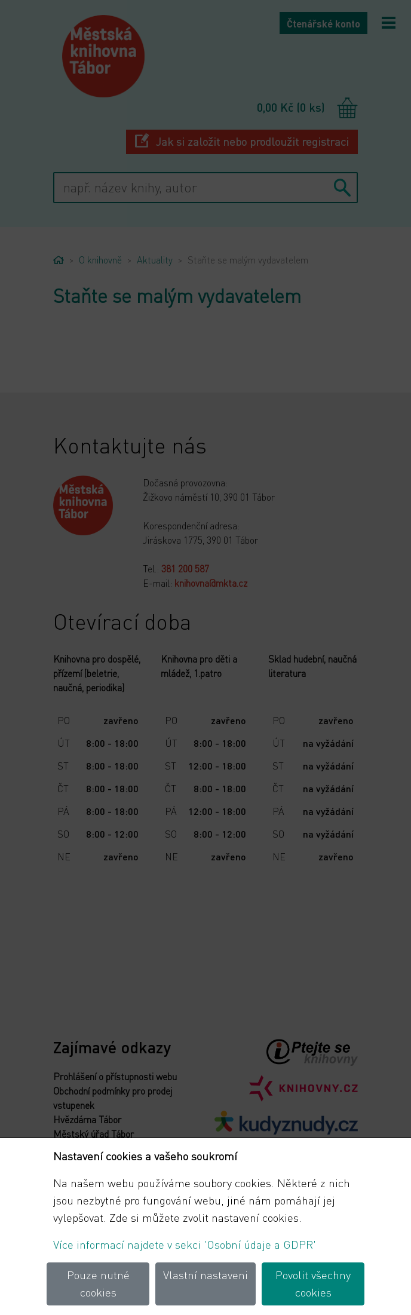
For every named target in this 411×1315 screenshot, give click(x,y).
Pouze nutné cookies (98, 1283)
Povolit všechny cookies (313, 1283)
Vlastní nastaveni (205, 1274)
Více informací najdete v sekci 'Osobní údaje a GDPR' (184, 1244)
